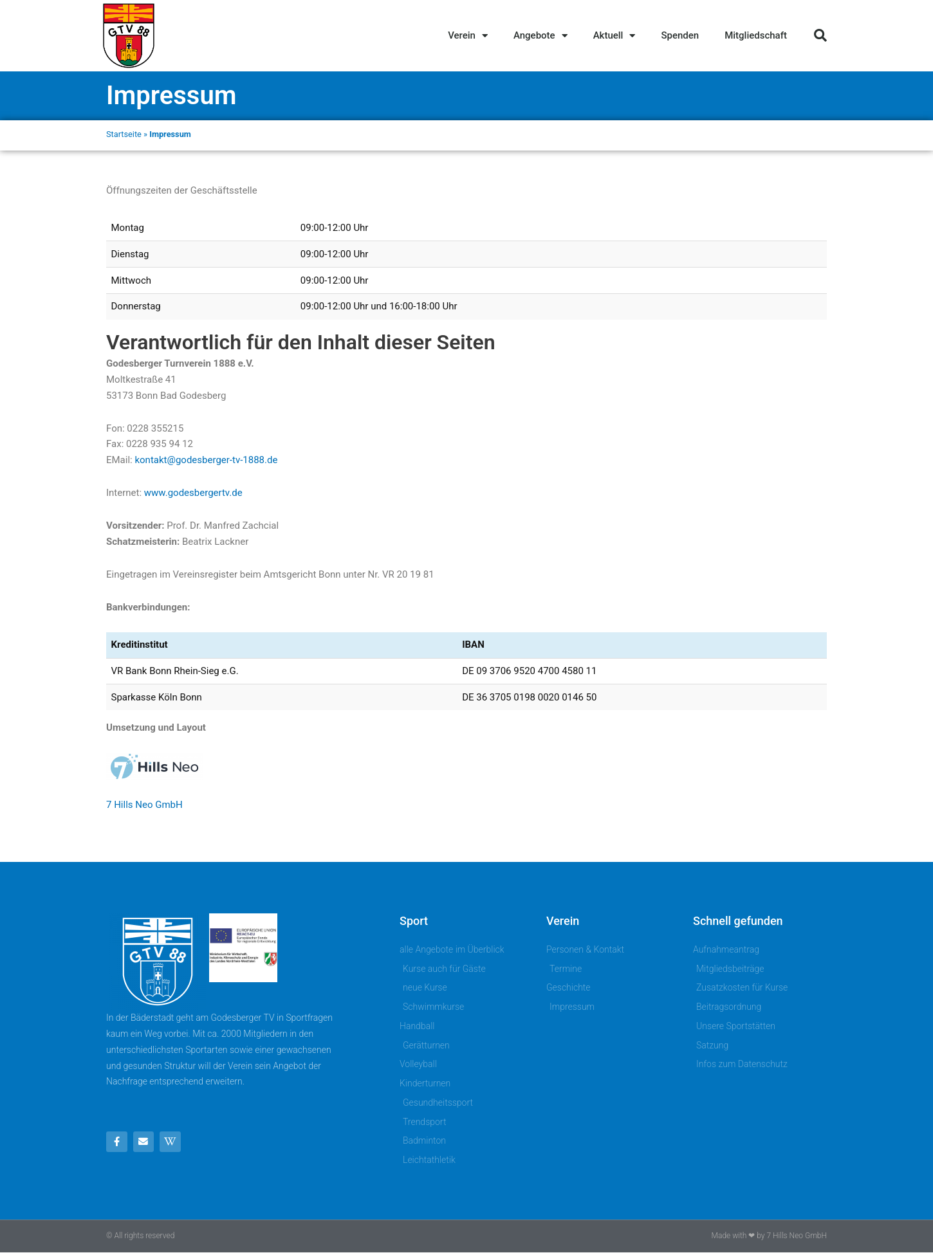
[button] (820, 35)
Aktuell (614, 35)
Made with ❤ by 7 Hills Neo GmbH (769, 1235)
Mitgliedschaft (756, 35)
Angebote (540, 35)
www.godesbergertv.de (193, 492)
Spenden (680, 35)
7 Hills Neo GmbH (144, 804)
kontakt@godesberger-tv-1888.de (205, 460)
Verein (468, 35)
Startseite (124, 134)
